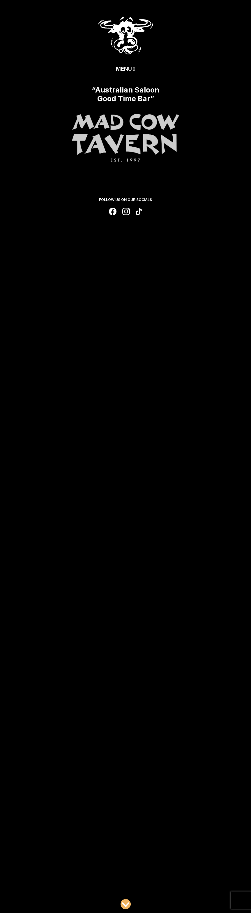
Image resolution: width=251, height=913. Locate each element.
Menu (125, 69)
